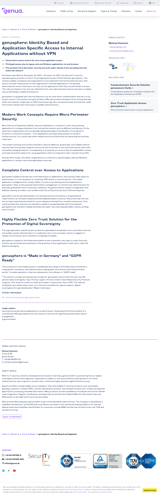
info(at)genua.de (11, 463)
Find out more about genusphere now (23, 297)
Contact (59, 2)
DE (152, 2)
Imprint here (107, 492)
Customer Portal (79, 2)
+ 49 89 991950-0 (11, 455)
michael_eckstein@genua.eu (121, 50)
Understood (150, 490)
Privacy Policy (76, 489)
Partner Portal (102, 2)
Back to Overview (12, 416)
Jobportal (122, 2)
